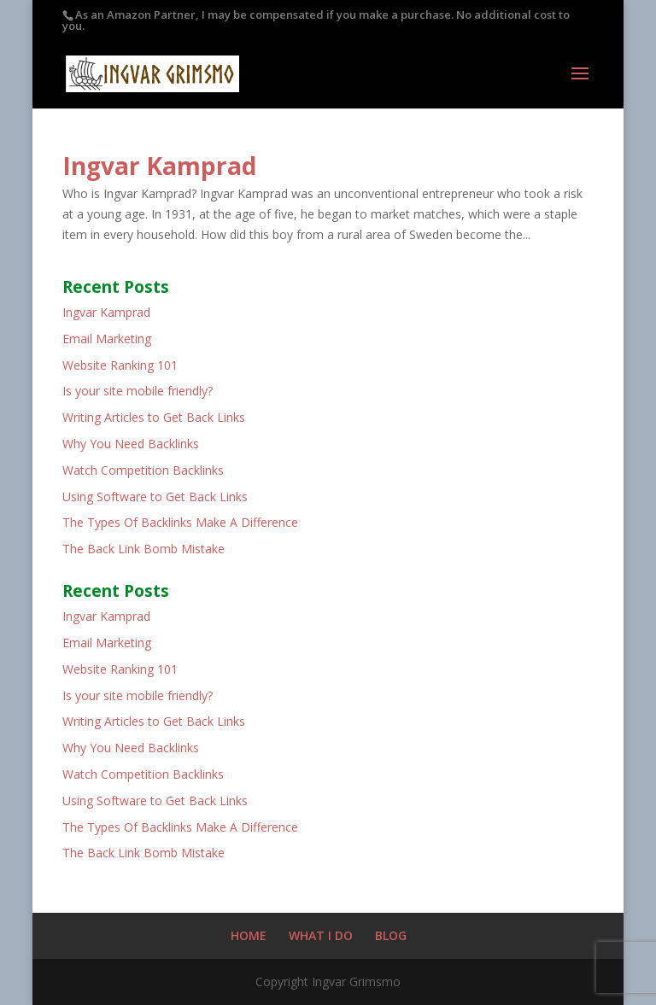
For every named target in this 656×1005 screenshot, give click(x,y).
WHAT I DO (321, 935)
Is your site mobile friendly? (137, 391)
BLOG (391, 935)
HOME (248, 935)
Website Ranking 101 (120, 365)
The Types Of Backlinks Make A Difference (180, 522)
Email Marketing (106, 338)
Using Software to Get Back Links (155, 496)
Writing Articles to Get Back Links (153, 417)
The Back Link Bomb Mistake (143, 548)
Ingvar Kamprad (159, 165)
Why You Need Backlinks (130, 443)
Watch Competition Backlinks (143, 470)
